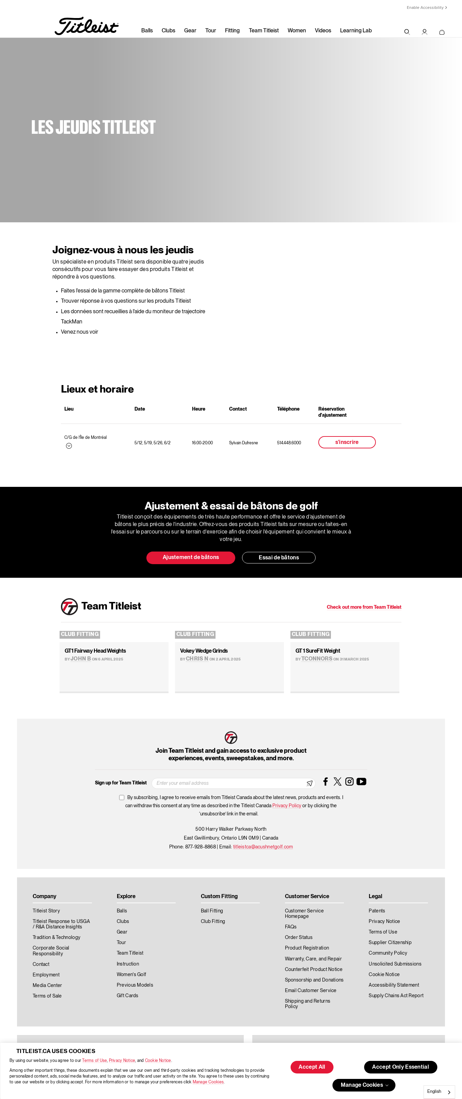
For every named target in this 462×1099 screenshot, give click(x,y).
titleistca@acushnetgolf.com (263, 847)
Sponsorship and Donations (314, 980)
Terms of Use (94, 1061)
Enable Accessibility (425, 7)
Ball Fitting (212, 911)
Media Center (47, 986)
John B (80, 659)
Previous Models (135, 985)
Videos (323, 31)
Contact (41, 964)
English (434, 1092)
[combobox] (439, 1092)
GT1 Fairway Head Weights (95, 651)
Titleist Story (46, 911)
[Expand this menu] (68, 445)
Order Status (299, 938)
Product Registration (307, 948)
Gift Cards (128, 996)
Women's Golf (131, 975)
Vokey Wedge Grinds (204, 651)
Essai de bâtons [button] (279, 558)
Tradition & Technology (56, 938)
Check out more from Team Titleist (364, 607)
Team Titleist (264, 31)
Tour (210, 31)
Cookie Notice (158, 1061)
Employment (46, 975)
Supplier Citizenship (390, 943)
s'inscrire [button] (347, 442)
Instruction (128, 964)
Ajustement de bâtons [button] (191, 557)
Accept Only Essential (400, 1067)
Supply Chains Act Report (396, 996)
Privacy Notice (122, 1061)
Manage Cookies (208, 1082)
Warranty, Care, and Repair (313, 959)
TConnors (317, 659)
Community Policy (388, 953)
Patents (377, 911)
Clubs (168, 31)
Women (297, 31)
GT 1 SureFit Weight (318, 651)
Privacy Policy (287, 806)
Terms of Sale (47, 996)
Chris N (197, 659)
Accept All (312, 1067)
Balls (147, 31)
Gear (190, 31)
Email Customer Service (311, 991)
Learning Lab (356, 31)
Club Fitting (80, 634)
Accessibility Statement (394, 985)
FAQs (291, 927)
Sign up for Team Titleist (121, 783)
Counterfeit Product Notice (313, 970)
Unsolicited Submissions (395, 964)
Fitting (232, 31)
